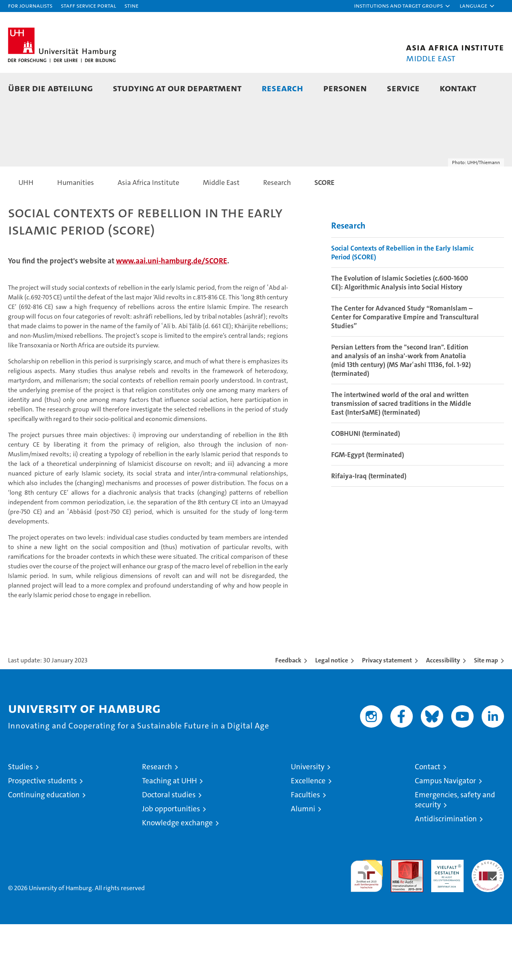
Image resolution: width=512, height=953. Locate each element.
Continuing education (44, 824)
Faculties (305, 824)
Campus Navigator (445, 810)
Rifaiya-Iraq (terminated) (368, 504)
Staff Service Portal (88, 5)
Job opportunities (171, 838)
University (307, 795)
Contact (427, 795)
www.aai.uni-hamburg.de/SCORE (171, 290)
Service (403, 87)
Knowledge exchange (177, 852)
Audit (398, 893)
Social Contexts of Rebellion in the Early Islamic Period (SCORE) (402, 281)
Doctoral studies (169, 824)
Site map (486, 689)
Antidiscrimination (446, 848)
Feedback (288, 689)
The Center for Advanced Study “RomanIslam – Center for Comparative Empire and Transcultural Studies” (405, 346)
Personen (345, 87)
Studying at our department (177, 87)
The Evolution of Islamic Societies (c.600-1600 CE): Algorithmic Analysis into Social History (399, 311)
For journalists (30, 5)
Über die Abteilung (50, 87)
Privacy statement (387, 689)
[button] (402, 6)
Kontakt (458, 87)
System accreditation (488, 897)
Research (282, 87)
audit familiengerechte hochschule (366, 901)
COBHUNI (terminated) (365, 462)
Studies (20, 795)
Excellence (308, 810)
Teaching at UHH (169, 810)
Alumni (303, 838)
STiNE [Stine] (131, 5)
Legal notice (331, 689)
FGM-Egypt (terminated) (367, 483)
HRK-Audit (445, 893)
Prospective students (42, 810)
